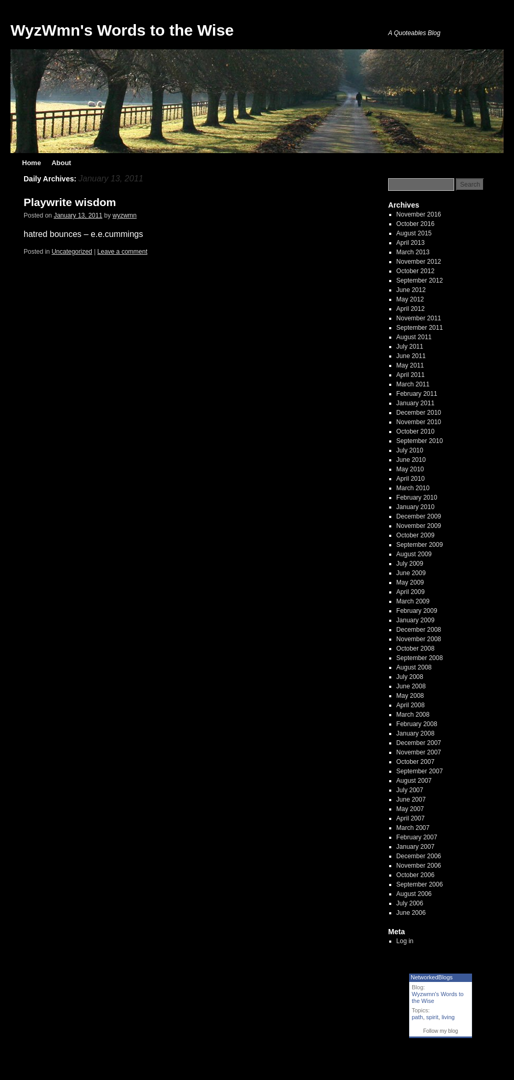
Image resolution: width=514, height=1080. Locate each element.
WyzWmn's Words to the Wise (122, 30)
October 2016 (416, 224)
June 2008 (411, 686)
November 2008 (419, 639)
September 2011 (420, 327)
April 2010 (411, 478)
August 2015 (414, 233)
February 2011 (417, 393)
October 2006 (416, 875)
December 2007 (419, 743)
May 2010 (410, 469)
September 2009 (420, 544)
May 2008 (410, 695)
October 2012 (416, 271)
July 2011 (410, 346)
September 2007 (420, 771)
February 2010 (417, 497)
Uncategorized (71, 251)
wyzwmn (125, 215)
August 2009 (414, 554)
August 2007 (414, 780)
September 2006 (420, 884)
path (417, 1017)
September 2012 (420, 280)
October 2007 (416, 761)
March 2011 (413, 384)
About (61, 163)
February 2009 (417, 610)
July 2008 (410, 677)
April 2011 (411, 375)
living (448, 1017)
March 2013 (413, 252)
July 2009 (410, 563)
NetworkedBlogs (432, 977)
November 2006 (419, 865)
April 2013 (411, 242)
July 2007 (410, 790)
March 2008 (413, 714)
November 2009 (419, 526)
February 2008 (417, 724)
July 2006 (410, 903)
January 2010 (416, 507)
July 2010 (410, 450)
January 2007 (416, 846)
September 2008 (420, 658)
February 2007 (417, 837)
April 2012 (411, 308)
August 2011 (414, 337)
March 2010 (413, 488)
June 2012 (411, 290)
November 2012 (419, 261)
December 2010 (419, 412)
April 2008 (411, 705)
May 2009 (410, 582)
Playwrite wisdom (70, 202)
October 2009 (416, 535)
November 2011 (419, 318)
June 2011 (411, 356)
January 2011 (416, 403)
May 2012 (410, 299)
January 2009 (416, 620)
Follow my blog (440, 1031)
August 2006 (414, 894)
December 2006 (419, 856)
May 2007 (410, 809)
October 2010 (416, 431)
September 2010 (420, 441)
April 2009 (411, 592)
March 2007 (413, 827)
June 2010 (411, 459)
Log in (405, 941)
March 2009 (413, 601)
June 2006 (411, 912)
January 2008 (416, 733)
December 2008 (419, 629)
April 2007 (411, 818)
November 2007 (419, 752)
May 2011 (410, 365)
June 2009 (411, 573)
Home (31, 163)
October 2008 (416, 648)
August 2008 (414, 667)
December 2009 (419, 516)
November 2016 (419, 214)
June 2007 (411, 799)
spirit (432, 1017)
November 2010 (419, 422)
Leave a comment (122, 251)
